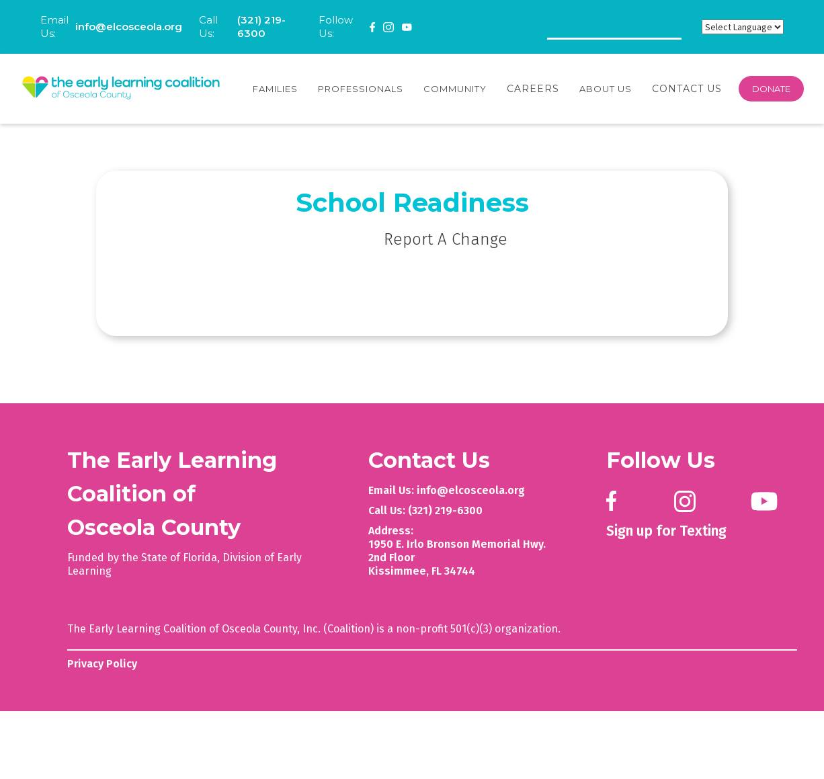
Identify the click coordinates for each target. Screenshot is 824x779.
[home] (121, 88)
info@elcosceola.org (128, 26)
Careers (533, 89)
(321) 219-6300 (261, 26)
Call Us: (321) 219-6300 (425, 510)
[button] (275, 88)
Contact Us (687, 89)
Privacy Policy (102, 663)
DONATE (771, 88)
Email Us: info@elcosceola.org (446, 490)
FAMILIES (275, 88)
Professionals (360, 88)
